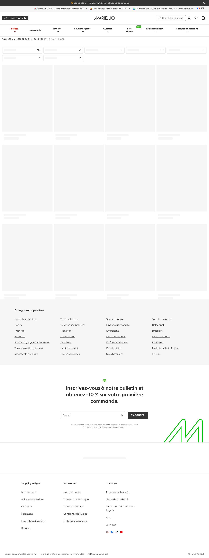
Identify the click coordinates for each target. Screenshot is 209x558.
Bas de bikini (40, 39)
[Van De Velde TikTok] (116, 532)
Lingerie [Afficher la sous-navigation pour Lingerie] (57, 30)
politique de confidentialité (112, 427)
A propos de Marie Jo (118, 492)
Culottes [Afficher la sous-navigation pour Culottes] (107, 30)
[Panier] (203, 18)
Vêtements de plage (26, 354)
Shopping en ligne (30, 483)
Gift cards (26, 506)
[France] (202, 8)
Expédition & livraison (33, 521)
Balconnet (158, 325)
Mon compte (28, 492)
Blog (108, 517)
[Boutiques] (180, 8)
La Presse (111, 524)
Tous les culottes (161, 319)
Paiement (27, 514)
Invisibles (157, 342)
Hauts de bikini (69, 348)
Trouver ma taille (15, 18)
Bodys (18, 325)
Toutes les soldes (70, 354)
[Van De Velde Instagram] (107, 532)
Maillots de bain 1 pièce (165, 348)
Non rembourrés (116, 336)
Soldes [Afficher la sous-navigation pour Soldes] (14, 30)
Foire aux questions (32, 499)
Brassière (157, 331)
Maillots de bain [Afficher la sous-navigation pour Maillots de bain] (154, 30)
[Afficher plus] (125, 427)
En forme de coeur (117, 342)
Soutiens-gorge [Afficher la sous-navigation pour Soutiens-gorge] (82, 30)
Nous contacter (72, 492)
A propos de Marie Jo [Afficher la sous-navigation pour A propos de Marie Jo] (187, 30)
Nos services (69, 483)
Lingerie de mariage (118, 325)
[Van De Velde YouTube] (121, 532)
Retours (25, 528)
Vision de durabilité (117, 499)
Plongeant (66, 331)
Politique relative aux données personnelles (62, 554)
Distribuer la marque (75, 521)
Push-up (20, 331)
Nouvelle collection (26, 319)
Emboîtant (112, 331)
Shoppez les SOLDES (118, 3)
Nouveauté (35, 30)
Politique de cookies (98, 554)
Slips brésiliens (114, 354)
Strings (156, 354)
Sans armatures (161, 336)
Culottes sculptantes (72, 325)
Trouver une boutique (76, 499)
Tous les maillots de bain (16, 39)
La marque (111, 483)
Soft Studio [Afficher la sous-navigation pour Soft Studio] (133, 29)
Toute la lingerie (69, 319)
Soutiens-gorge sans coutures (32, 342)
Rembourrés (67, 336)
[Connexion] (189, 18)
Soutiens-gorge (115, 319)
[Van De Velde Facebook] (112, 532)
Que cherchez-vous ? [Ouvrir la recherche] (170, 18)
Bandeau (20, 336)
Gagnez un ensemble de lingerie (120, 508)
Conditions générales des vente (20, 554)
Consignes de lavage (75, 514)
